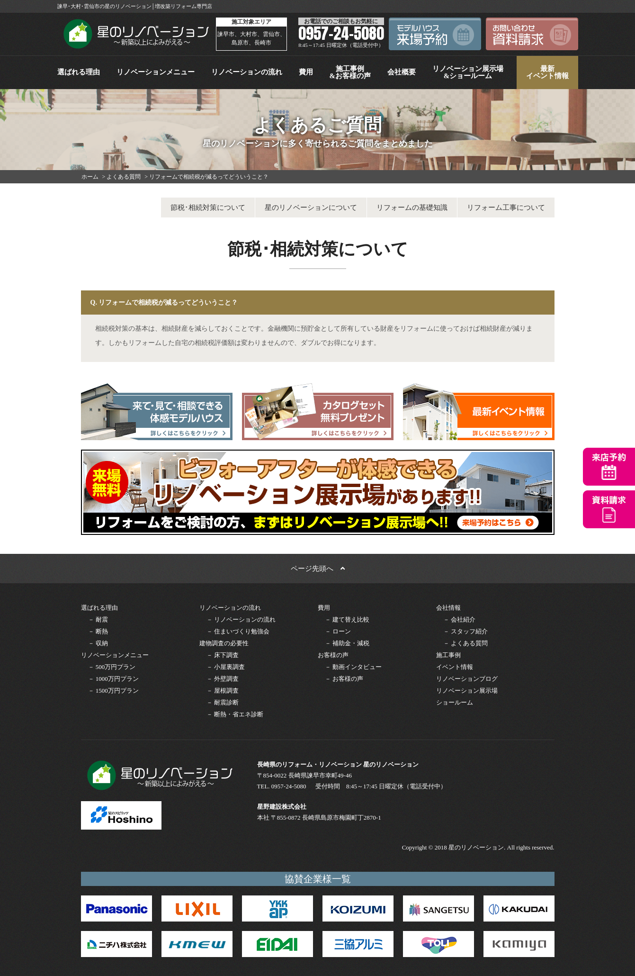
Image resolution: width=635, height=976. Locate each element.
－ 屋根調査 (222, 690)
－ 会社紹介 (459, 619)
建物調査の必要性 (224, 643)
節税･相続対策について (207, 207)
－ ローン (338, 631)
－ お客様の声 (344, 678)
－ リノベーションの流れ (241, 619)
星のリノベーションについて (311, 207)
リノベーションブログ (467, 678)
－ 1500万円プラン (113, 690)
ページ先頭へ (318, 568)
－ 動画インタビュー (353, 666)
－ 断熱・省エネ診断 (234, 714)
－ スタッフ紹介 (465, 631)
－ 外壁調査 (222, 678)
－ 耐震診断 (222, 702)
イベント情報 (454, 666)
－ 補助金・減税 (347, 643)
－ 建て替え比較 (347, 619)
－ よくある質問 (465, 643)
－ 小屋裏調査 (225, 666)
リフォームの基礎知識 (411, 207)
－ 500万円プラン (112, 666)
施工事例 (448, 655)
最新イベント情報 (547, 72)
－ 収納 (98, 643)
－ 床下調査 (222, 655)
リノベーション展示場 (467, 690)
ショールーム (454, 702)
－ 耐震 (98, 619)
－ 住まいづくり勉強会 (237, 631)
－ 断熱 (98, 631)
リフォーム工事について (506, 207)
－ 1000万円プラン (113, 678)
